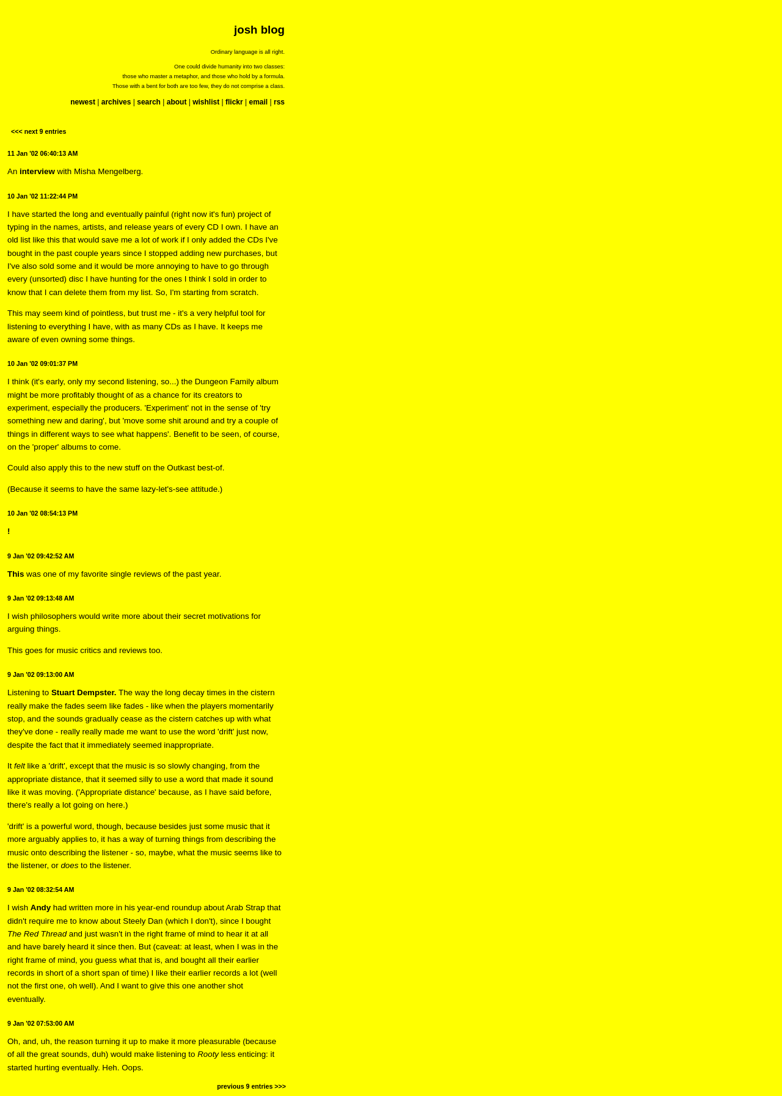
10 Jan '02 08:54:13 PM (42, 513)
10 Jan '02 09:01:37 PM (42, 363)
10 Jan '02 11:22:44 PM (42, 196)
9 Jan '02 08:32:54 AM (40, 889)
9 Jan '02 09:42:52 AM (40, 556)
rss (279, 102)
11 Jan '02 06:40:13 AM (42, 153)
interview (37, 171)
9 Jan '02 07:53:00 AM (40, 1023)
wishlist (205, 102)
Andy (41, 907)
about (177, 102)
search (149, 102)
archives (116, 102)
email (258, 102)
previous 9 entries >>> (251, 1086)
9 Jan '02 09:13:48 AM (40, 598)
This (15, 574)
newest (82, 102)
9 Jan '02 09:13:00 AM (40, 674)
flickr (234, 102)
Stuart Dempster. (84, 692)
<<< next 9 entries (38, 131)
